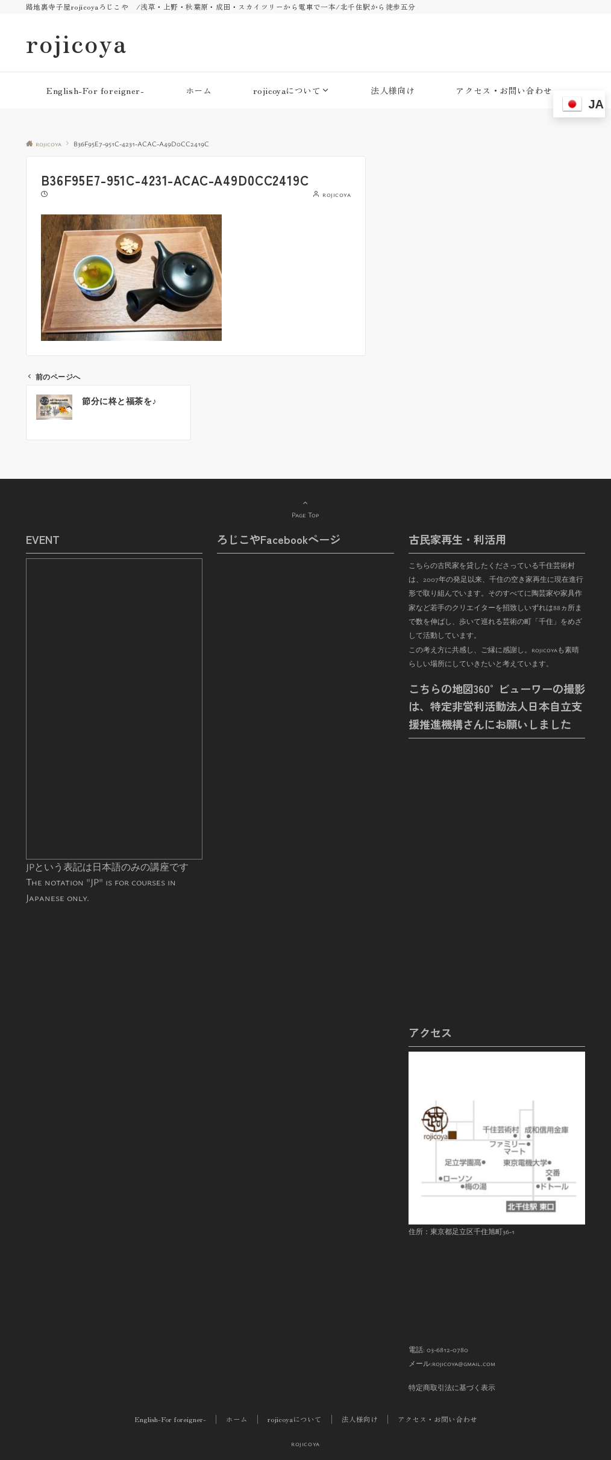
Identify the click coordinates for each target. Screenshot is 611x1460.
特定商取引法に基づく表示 (452, 1387)
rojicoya (76, 42)
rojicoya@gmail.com (463, 1363)
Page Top (305, 508)
